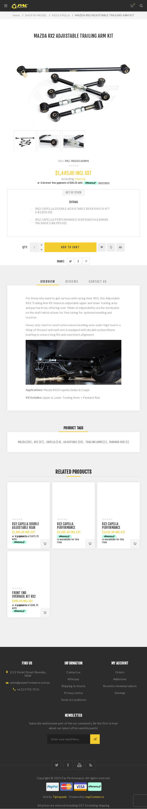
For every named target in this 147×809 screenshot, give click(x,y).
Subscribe (95, 739)
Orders (119, 672)
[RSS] (90, 765)
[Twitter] (56, 765)
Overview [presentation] (47, 281)
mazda (22, 442)
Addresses (120, 679)
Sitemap (120, 693)
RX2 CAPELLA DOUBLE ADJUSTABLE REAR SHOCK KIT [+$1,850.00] (72, 210)
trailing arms (94, 442)
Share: (61, 261)
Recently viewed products (120, 686)
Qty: (25, 247)
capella (50, 442)
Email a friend (120, 247)
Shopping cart (134, 4)
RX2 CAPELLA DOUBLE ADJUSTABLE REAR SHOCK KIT (25, 527)
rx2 (36, 442)
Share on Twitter (70, 261)
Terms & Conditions (73, 699)
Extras (73, 202)
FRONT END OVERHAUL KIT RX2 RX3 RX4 (24, 596)
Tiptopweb (60, 796)
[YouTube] (79, 765)
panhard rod (117, 442)
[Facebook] (67, 765)
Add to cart (70, 247)
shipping (80, 178)
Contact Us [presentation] (98, 281)
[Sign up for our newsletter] (68, 739)
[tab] (48, 281)
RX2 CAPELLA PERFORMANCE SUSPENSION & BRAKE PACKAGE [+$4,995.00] (71, 221)
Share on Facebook (78, 261)
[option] (25, 140)
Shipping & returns (73, 686)
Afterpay (73, 679)
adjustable (70, 442)
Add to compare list (111, 247)
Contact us (73, 672)
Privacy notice (73, 693)
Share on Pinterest (86, 261)
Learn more (103, 182)
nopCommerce (94, 796)
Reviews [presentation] (71, 281)
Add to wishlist (101, 247)
